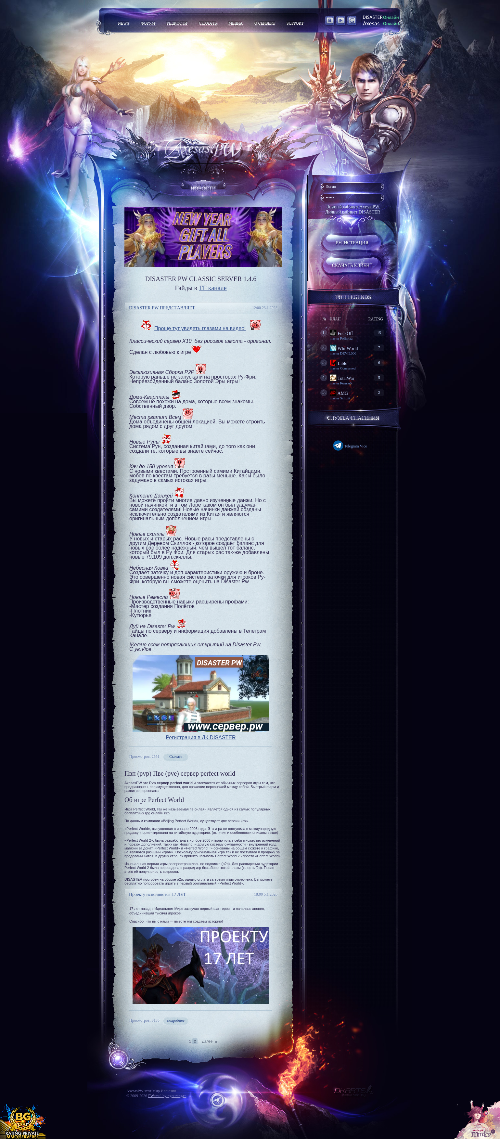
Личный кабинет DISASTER (352, 212)
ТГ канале (213, 287)
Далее (207, 1041)
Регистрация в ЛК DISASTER (201, 737)
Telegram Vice (350, 446)
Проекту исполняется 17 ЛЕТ (157, 894)
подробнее (175, 1020)
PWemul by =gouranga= (167, 1096)
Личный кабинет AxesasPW (352, 206)
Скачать (175, 756)
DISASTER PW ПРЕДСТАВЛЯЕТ (162, 307)
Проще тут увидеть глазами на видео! (200, 328)
